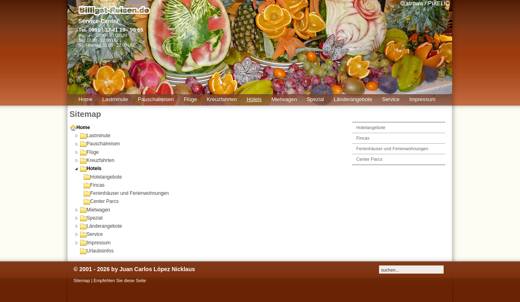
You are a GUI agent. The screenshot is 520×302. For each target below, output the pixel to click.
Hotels (91, 168)
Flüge (89, 152)
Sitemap (82, 280)
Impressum (95, 243)
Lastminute (95, 135)
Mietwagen (95, 210)
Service (91, 234)
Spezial (91, 218)
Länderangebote (101, 226)
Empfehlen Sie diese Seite (119, 280)
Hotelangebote (103, 177)
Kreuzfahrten (97, 160)
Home (80, 127)
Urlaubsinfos (97, 251)
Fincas (94, 185)
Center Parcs (101, 201)
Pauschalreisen (100, 144)
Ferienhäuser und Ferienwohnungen (126, 193)
